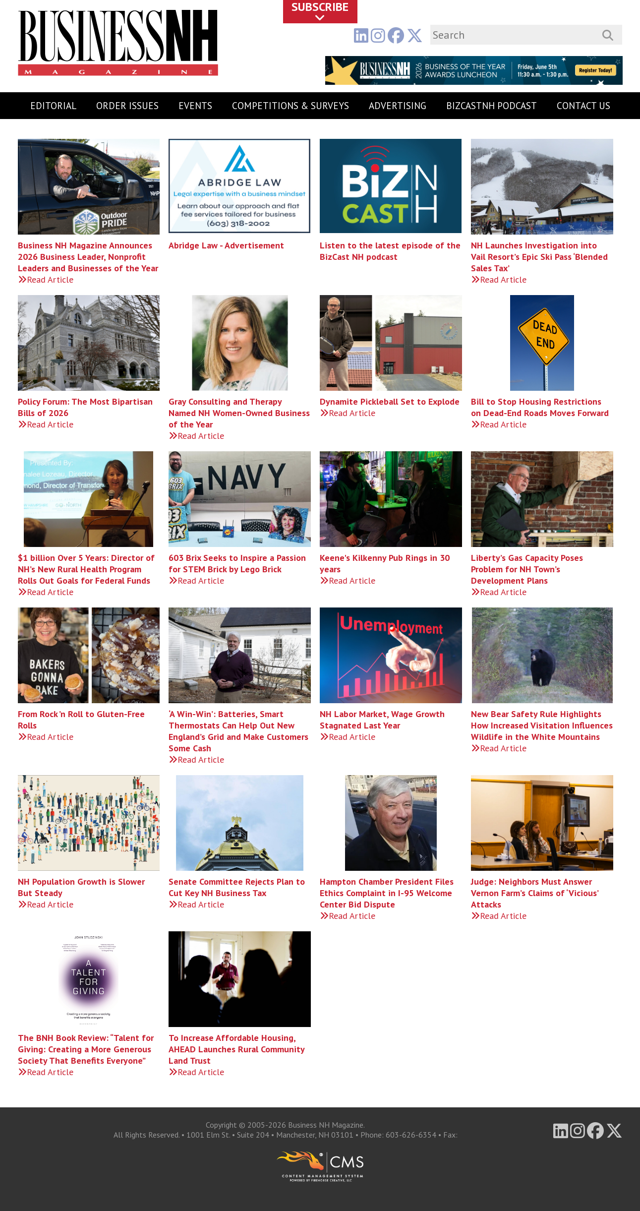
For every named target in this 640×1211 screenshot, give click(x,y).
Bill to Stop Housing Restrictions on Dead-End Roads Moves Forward (540, 407)
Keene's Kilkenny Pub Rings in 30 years (385, 563)
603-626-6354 (411, 1135)
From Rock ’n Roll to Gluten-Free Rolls (81, 719)
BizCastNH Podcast (491, 106)
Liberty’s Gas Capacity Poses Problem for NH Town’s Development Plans (527, 569)
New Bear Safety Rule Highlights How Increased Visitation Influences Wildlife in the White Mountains (542, 725)
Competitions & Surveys (290, 106)
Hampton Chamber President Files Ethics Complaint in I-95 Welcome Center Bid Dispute (387, 893)
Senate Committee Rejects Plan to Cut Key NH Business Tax (237, 887)
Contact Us (583, 106)
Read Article (45, 279)
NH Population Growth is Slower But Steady (81, 887)
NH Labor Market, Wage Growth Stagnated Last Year (382, 719)
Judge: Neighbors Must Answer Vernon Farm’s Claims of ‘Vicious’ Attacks (534, 893)
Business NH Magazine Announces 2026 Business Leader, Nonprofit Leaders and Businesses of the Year (88, 257)
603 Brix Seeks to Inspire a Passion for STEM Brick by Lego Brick (237, 563)
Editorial (53, 106)
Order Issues (127, 106)
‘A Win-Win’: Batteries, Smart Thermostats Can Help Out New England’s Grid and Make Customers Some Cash (238, 731)
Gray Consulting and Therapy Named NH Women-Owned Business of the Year (239, 413)
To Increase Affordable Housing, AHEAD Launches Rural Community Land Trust (236, 1049)
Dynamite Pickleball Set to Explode (390, 401)
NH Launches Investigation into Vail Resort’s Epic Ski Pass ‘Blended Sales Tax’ (539, 257)
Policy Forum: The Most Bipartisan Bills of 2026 (85, 407)
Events (195, 106)
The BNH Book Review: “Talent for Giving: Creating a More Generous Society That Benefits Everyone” (86, 1049)
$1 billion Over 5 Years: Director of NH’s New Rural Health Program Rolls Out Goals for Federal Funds (86, 569)
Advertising (397, 106)
